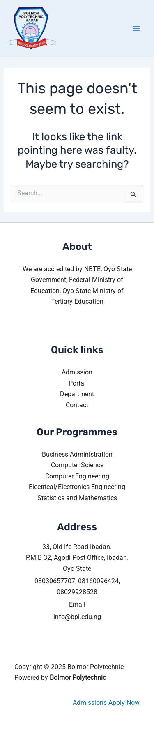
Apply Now (124, 703)
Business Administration (77, 454)
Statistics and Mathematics (77, 498)
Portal (77, 383)
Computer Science (77, 465)
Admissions (90, 703)
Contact (77, 405)
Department (77, 394)
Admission (77, 372)
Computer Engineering (77, 476)
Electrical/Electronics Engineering (77, 487)
